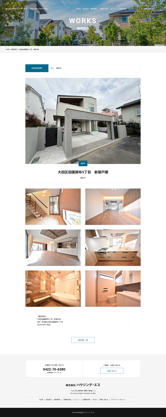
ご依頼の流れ (104, 9)
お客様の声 (123, 9)
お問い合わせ (149, 9)
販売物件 (94, 9)
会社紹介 (86, 9)
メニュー (113, 9)
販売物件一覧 (83, 340)
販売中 (58, 68)
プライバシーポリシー (118, 399)
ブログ (130, 9)
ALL (52, 68)
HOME (78, 9)
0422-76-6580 (54, 369)
